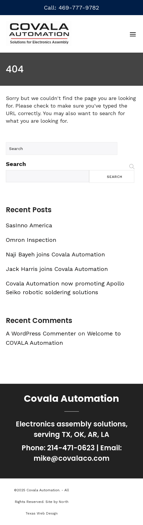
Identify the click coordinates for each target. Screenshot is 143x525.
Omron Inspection (31, 239)
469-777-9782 (79, 7)
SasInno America (29, 225)
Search (16, 163)
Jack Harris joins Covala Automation (57, 268)
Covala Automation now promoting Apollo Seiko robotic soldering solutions (65, 288)
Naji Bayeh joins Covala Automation (55, 254)
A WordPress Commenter (41, 333)
